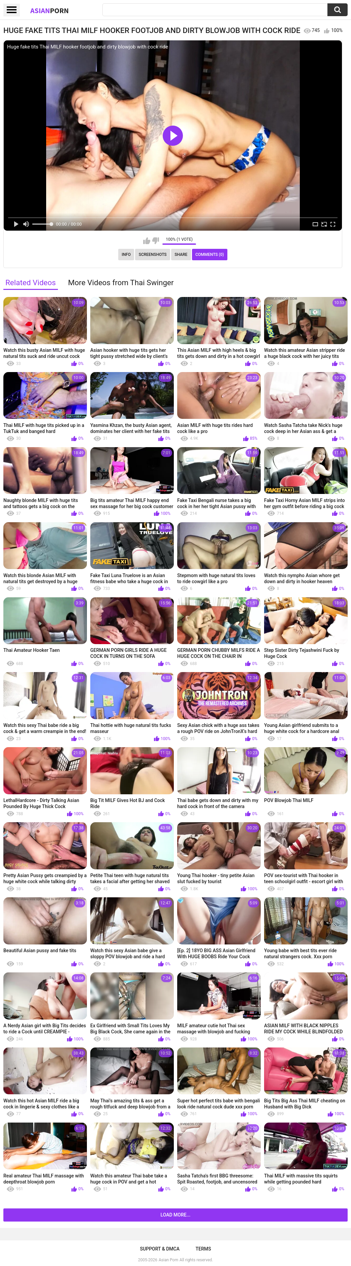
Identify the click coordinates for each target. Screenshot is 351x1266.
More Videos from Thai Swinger (121, 282)
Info (126, 254)
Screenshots (153, 254)
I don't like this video (155, 240)
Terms (203, 1249)
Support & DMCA (160, 1249)
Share (180, 254)
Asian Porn (168, 1260)
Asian (49, 10)
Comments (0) (209, 254)
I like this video (146, 240)
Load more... (176, 1215)
